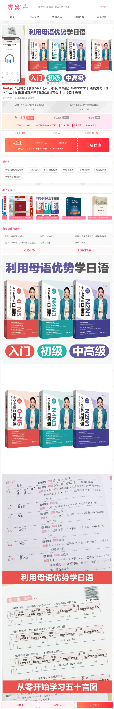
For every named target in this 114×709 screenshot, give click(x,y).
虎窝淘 (18, 7)
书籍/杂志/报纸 (50, 170)
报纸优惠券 (101, 170)
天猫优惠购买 (84, 250)
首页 (12, 17)
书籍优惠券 (68, 170)
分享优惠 (19, 705)
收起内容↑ (29, 250)
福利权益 (79, 17)
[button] (48, 83)
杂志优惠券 (85, 170)
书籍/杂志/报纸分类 (14, 170)
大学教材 (33, 170)
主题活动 (57, 17)
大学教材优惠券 (12, 177)
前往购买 (95, 705)
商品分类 (34, 17)
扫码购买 (57, 705)
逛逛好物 (101, 17)
